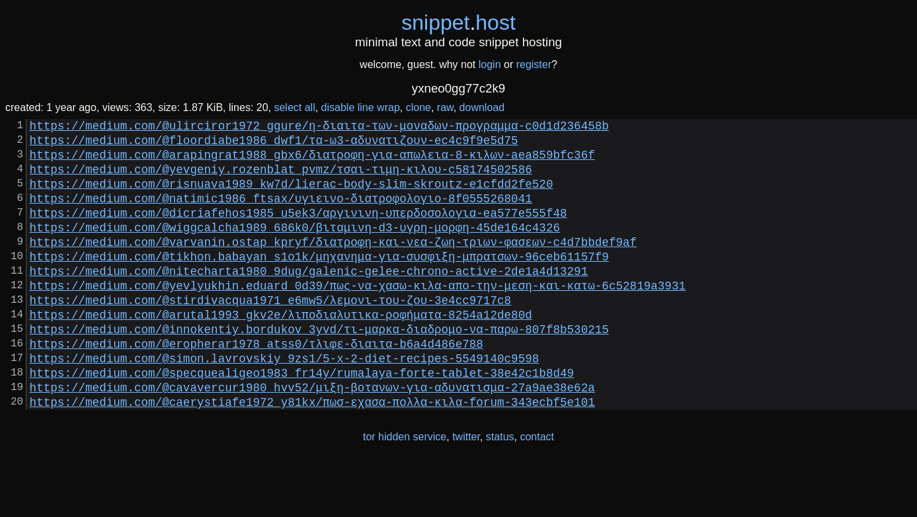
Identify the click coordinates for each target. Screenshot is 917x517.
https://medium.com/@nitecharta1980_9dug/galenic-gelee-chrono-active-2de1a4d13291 (309, 299)
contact (537, 489)
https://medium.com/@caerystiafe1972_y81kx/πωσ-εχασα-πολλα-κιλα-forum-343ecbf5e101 (312, 454)
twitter (466, 489)
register (533, 64)
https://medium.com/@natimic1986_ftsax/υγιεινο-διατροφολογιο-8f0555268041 (281, 213)
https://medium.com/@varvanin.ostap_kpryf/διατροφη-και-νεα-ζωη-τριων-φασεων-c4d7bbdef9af (333, 265)
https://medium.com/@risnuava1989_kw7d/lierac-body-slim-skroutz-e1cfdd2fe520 (291, 196)
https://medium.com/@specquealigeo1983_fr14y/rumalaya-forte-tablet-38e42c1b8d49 (302, 420)
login (490, 64)
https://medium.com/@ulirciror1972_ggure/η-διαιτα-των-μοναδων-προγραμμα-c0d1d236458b (319, 128)
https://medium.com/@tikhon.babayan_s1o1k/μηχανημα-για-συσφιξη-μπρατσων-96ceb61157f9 (319, 282)
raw (445, 107)
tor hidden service (404, 489)
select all (294, 107)
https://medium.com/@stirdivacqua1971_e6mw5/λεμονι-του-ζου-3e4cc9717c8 (270, 334)
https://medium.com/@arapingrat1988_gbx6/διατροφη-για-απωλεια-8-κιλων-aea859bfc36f (312, 162)
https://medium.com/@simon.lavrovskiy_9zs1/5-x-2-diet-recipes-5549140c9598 (284, 403)
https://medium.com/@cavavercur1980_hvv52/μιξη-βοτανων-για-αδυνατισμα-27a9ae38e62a (312, 437)
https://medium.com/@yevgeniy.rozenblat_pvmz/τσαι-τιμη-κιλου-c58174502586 (281, 179)
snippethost (458, 22)
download (482, 107)
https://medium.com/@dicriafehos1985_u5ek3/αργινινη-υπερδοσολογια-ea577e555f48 (298, 231)
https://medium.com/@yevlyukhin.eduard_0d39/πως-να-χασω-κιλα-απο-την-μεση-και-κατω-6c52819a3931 (358, 317)
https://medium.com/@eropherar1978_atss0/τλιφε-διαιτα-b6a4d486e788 (256, 385)
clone (418, 107)
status (500, 489)
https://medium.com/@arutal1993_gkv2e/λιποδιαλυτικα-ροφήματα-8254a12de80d (281, 351)
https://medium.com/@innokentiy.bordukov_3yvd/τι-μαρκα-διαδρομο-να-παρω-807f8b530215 (319, 368)
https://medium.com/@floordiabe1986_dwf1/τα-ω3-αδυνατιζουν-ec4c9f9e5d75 (274, 145)
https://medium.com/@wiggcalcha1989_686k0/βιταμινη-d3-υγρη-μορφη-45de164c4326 (295, 248)
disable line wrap (360, 107)
